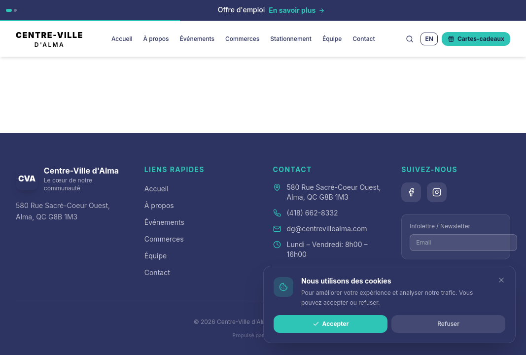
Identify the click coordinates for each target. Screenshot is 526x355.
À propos (156, 38)
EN (429, 38)
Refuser (448, 323)
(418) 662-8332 (312, 213)
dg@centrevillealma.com (327, 228)
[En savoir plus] (297, 10)
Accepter (330, 323)
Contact (363, 38)
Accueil (122, 38)
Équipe (332, 38)
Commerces (242, 38)
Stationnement (291, 38)
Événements (196, 38)
